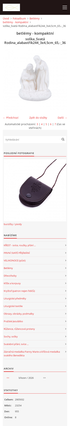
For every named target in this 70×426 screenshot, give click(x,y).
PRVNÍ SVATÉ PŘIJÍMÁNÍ (17, 253)
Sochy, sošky (11, 336)
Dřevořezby (10, 275)
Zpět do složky (38, 117)
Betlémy (34, 18)
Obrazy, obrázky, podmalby (19, 313)
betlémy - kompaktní (15, 22)
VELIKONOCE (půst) (15, 260)
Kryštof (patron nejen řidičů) (19, 291)
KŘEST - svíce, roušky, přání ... (20, 245)
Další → (62, 117)
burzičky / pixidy (13, 224)
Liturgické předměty (15, 298)
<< (8, 377)
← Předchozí (10, 117)
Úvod (6, 18)
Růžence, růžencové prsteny (19, 329)
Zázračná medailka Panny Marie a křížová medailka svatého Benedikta (32, 353)
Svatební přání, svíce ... (16, 344)
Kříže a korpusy (12, 283)
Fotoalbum (19, 18)
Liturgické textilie (13, 306)
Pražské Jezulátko (13, 321)
